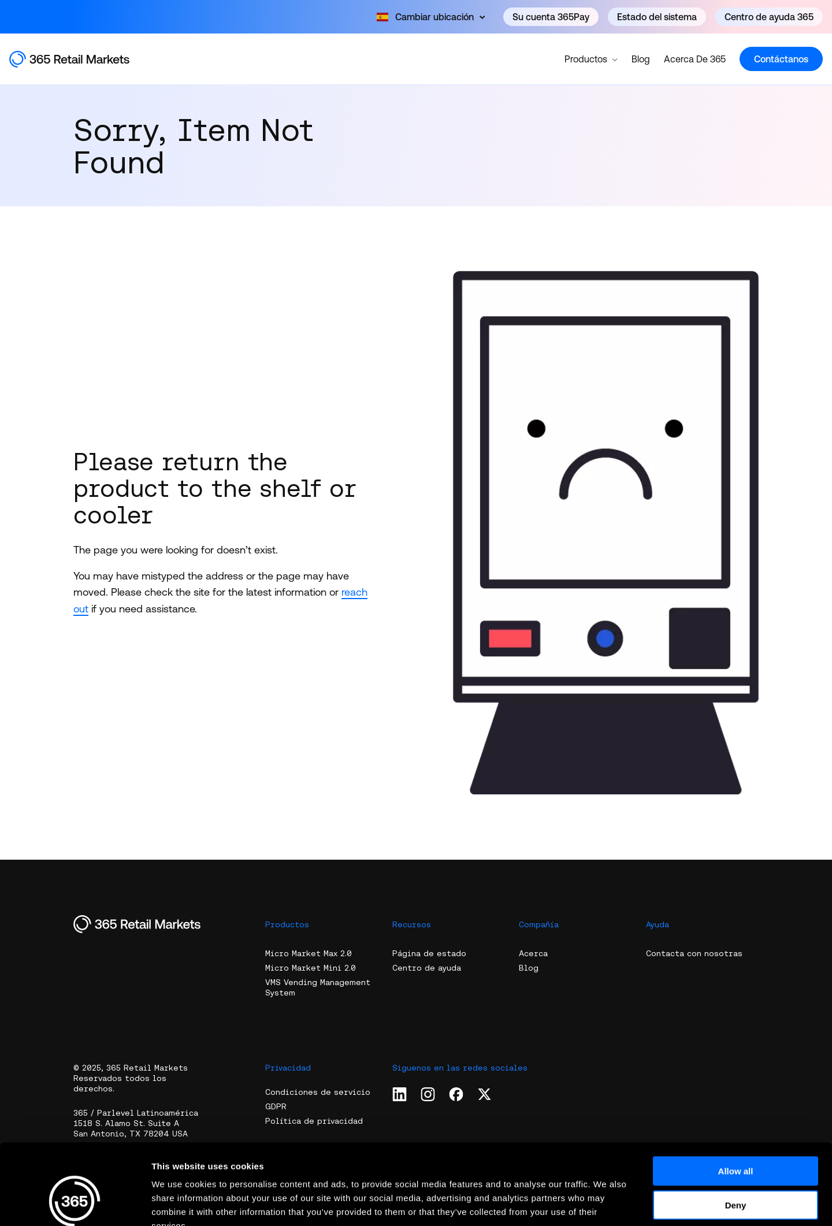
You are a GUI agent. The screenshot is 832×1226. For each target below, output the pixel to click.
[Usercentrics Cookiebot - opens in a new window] (74, 1203)
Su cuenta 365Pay (550, 17)
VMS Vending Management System (317, 987)
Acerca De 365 (695, 59)
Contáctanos (781, 59)
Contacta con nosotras (694, 953)
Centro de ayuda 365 (769, 17)
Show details (606, 1203)
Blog (641, 59)
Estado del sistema (657, 17)
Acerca (533, 953)
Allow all (735, 1101)
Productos (591, 58)
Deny (735, 1135)
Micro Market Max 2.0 (308, 953)
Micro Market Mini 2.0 (310, 967)
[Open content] (430, 17)
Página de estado (429, 953)
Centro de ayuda (426, 967)
